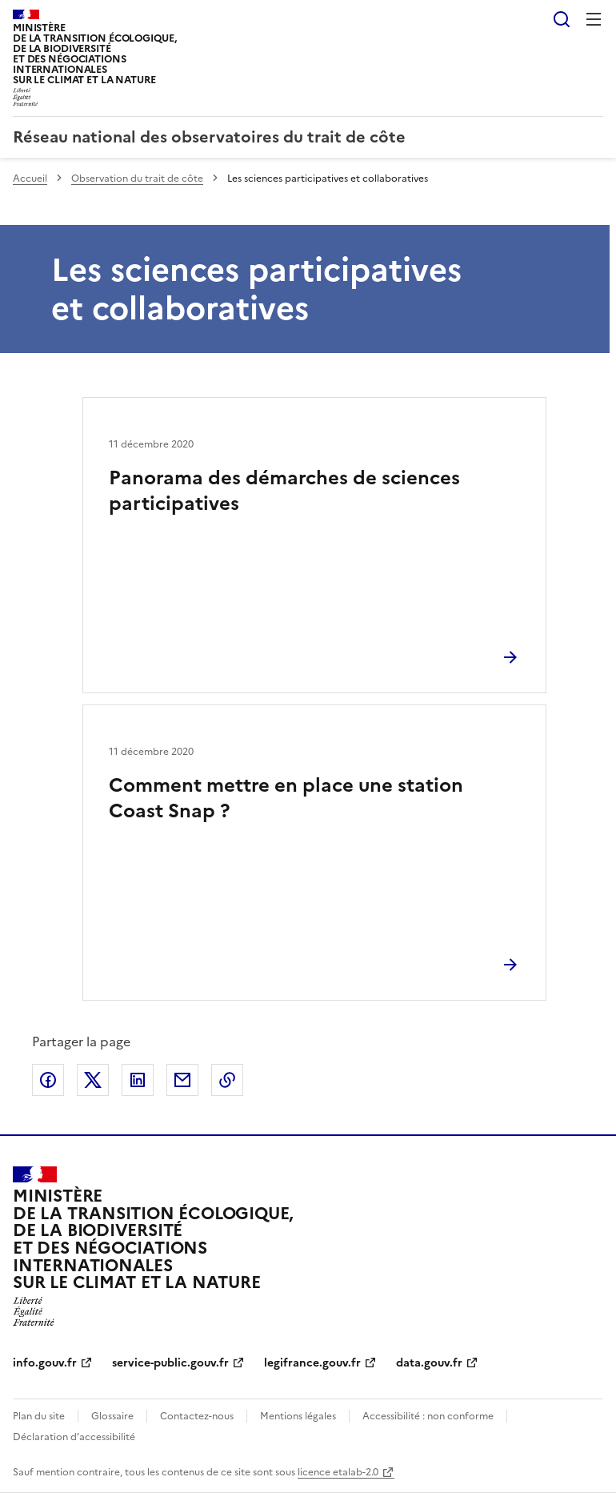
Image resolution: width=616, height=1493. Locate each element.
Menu (594, 19)
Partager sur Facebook (48, 1080)
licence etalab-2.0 (338, 1472)
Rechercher (562, 19)
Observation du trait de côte (137, 178)
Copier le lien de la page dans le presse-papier (227, 1080)
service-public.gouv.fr (170, 1363)
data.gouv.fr (429, 1363)
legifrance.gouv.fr (312, 1363)
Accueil (30, 178)
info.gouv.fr (45, 1363)
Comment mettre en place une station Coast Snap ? (286, 798)
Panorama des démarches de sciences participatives (284, 491)
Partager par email (182, 1080)
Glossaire (112, 1416)
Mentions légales (298, 1416)
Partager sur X (93, 1080)
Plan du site (39, 1416)
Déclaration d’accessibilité (74, 1437)
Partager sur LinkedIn (138, 1080)
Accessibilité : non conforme (428, 1416)
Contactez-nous (197, 1416)
